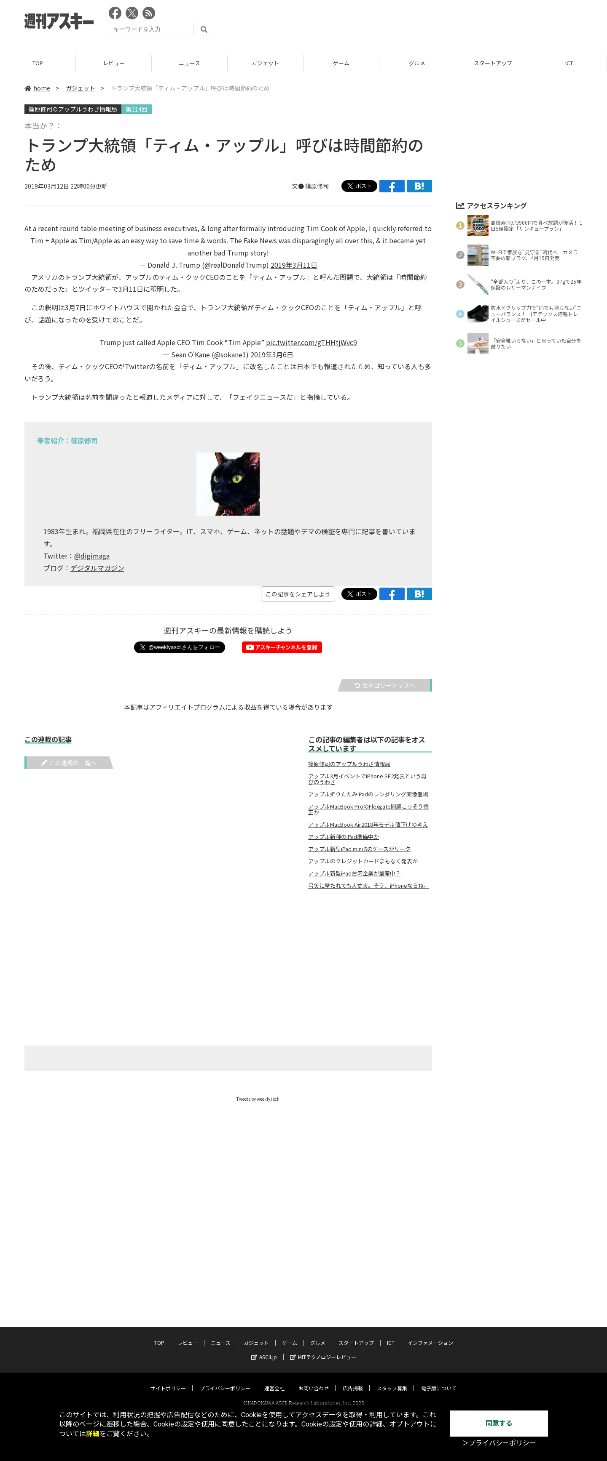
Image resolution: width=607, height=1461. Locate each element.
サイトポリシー (168, 1380)
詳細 (92, 1434)
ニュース (189, 63)
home (37, 88)
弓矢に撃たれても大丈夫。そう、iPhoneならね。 (368, 886)
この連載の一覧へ (69, 762)
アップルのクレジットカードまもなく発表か (363, 861)
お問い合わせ (313, 1380)
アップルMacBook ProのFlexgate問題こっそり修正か (368, 809)
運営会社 (274, 1380)
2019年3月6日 (271, 354)
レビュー (114, 63)
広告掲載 (353, 1380)
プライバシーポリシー (225, 1380)
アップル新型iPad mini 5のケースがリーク (359, 849)
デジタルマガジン (97, 568)
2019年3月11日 (294, 265)
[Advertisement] (429, 23)
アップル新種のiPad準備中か (343, 837)
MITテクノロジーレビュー (323, 1348)
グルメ (417, 63)
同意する (499, 1423)
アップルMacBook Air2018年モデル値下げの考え (368, 825)
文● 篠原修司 (310, 186)
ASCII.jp (264, 1348)
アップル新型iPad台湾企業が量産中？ (354, 873)
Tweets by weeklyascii (257, 1099)
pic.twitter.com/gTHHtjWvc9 (311, 342)
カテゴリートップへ (385, 685)
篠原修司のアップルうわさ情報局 (73, 109)
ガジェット (265, 63)
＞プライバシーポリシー (499, 1443)
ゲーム (341, 63)
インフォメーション (430, 1334)
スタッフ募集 (392, 1380)
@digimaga (92, 556)
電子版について (439, 1380)
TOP (37, 63)
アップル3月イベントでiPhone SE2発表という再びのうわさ (367, 779)
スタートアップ (493, 63)
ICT (569, 63)
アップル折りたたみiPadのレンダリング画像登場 (368, 794)
